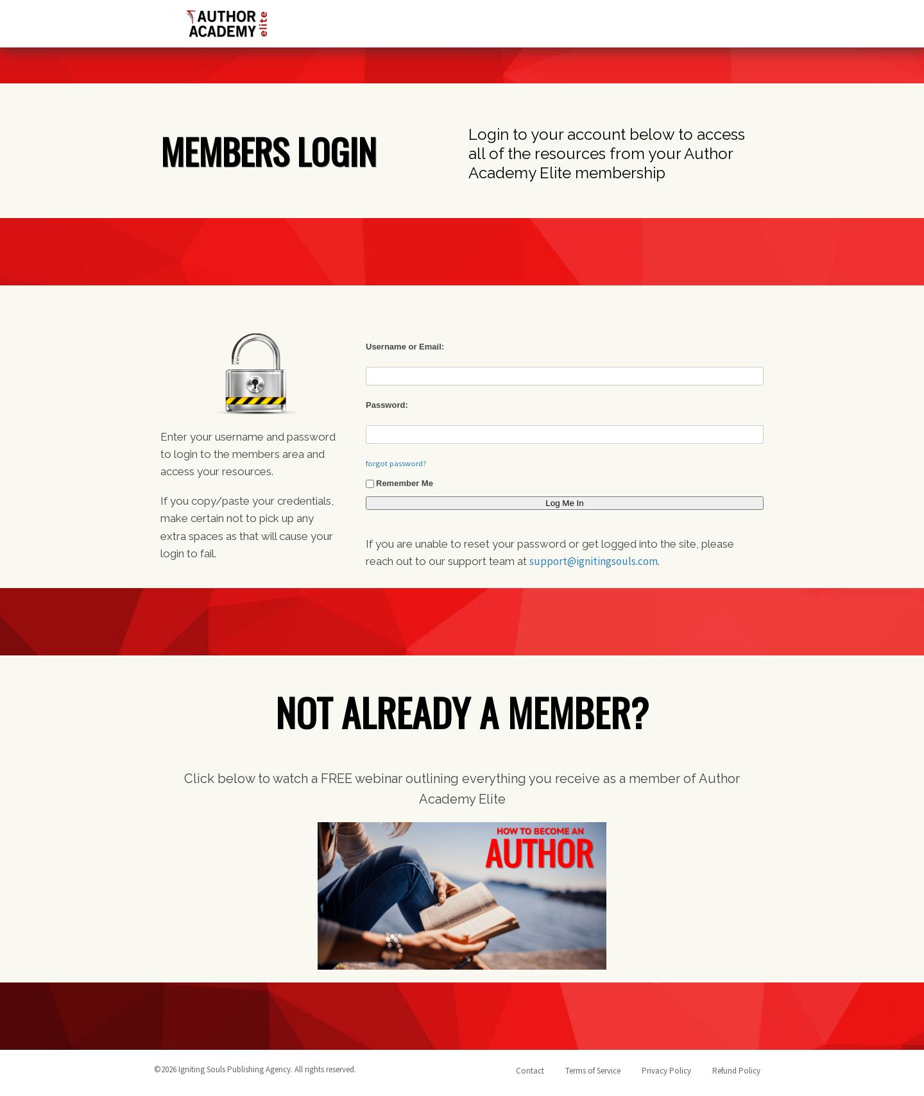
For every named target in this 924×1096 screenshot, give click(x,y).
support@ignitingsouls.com (593, 561)
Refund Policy (736, 1070)
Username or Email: (405, 346)
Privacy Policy (666, 1070)
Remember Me (399, 483)
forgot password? (396, 463)
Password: (387, 405)
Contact (530, 1070)
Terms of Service (592, 1070)
